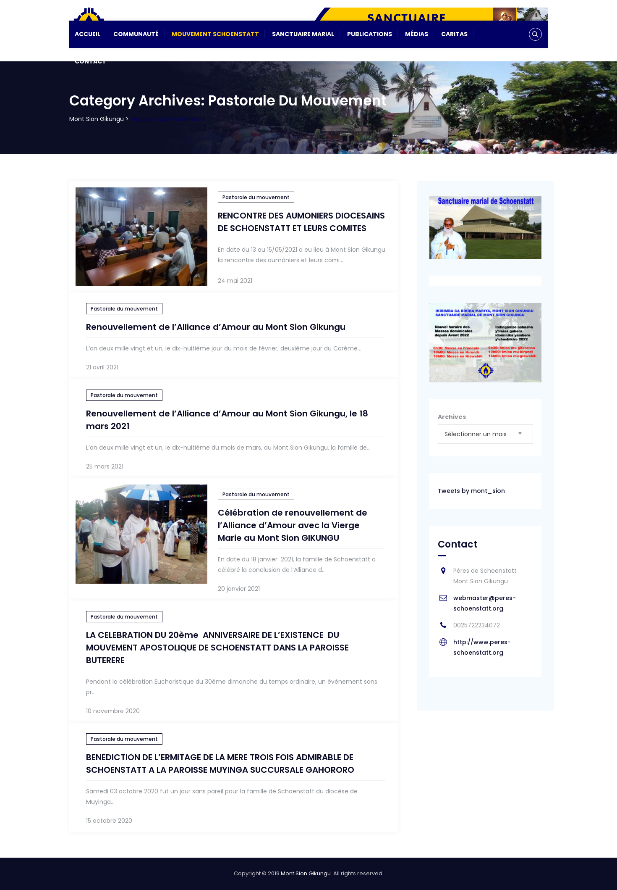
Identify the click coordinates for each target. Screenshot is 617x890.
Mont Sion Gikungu (306, 873)
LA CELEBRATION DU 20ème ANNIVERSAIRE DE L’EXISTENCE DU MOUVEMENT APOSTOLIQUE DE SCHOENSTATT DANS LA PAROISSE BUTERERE (217, 647)
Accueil (87, 34)
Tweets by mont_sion (471, 491)
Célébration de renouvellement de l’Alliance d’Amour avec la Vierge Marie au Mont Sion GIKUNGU (292, 525)
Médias (416, 34)
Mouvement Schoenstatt (215, 34)
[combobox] (485, 434)
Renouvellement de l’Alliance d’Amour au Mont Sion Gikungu (215, 327)
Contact (90, 61)
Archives (452, 417)
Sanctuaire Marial (303, 34)
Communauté (136, 34)
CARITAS (454, 34)
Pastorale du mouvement (256, 197)
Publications (369, 34)
